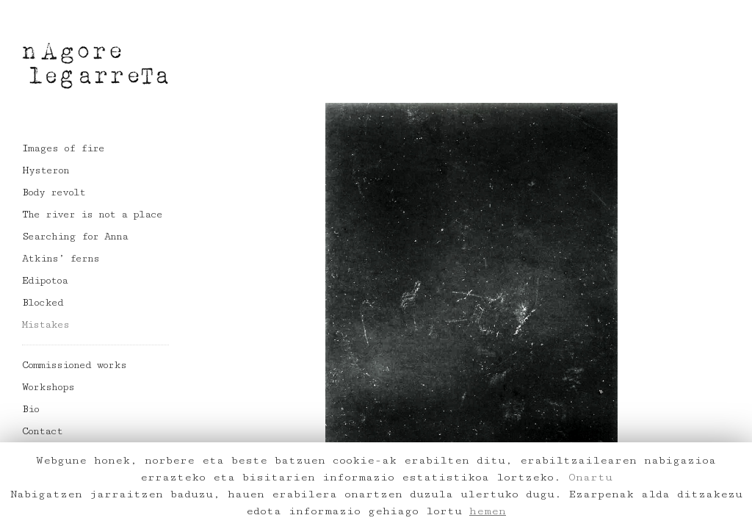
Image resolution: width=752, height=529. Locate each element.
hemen (487, 511)
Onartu (590, 477)
